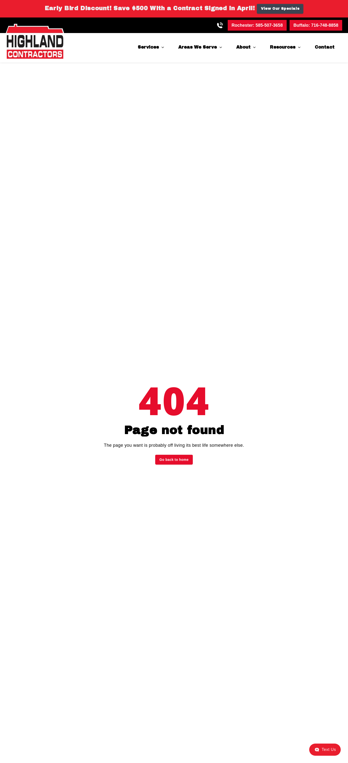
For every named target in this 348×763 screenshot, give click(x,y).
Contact (324, 47)
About (243, 47)
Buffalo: (315, 25)
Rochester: (257, 25)
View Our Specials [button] (280, 8)
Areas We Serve (197, 47)
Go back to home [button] (173, 460)
